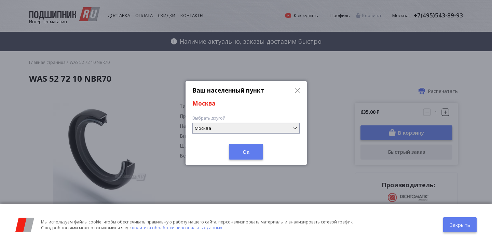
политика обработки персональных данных (177, 228)
